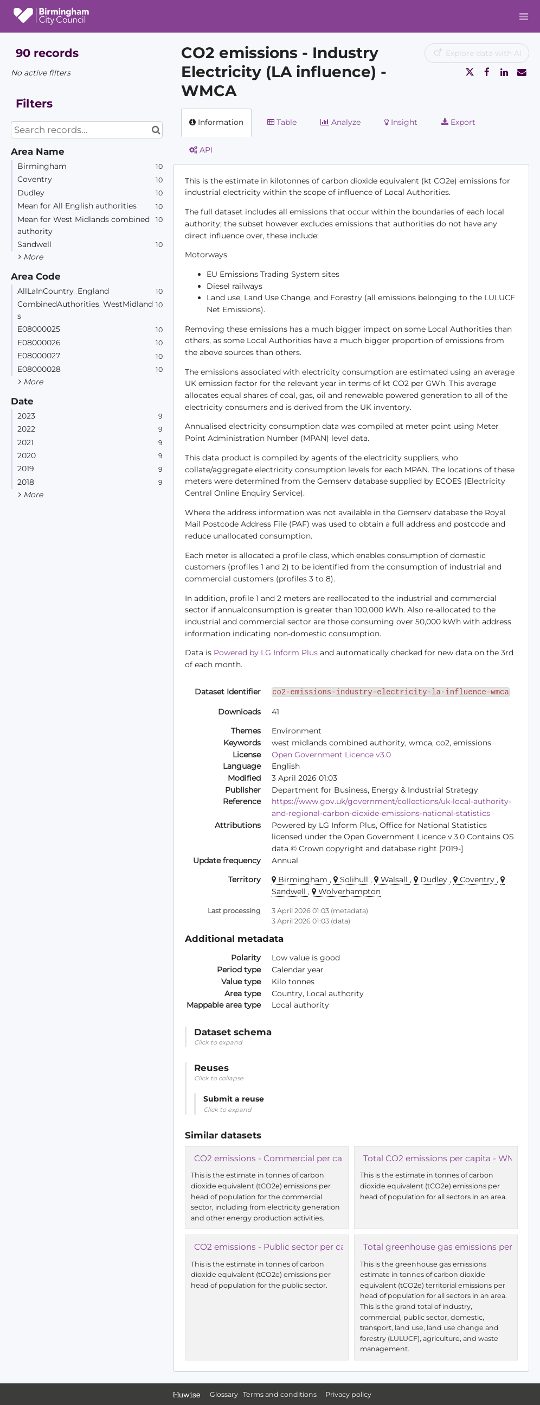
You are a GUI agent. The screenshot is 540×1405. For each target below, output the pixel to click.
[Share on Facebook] (486, 72)
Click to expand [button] (218, 1042)
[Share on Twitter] (469, 72)
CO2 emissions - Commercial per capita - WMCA (294, 1158)
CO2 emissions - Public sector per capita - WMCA (296, 1247)
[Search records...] (87, 129)
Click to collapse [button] (218, 1078)
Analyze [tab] (340, 122)
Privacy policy (348, 1394)
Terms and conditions (280, 1394)
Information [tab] (216, 122)
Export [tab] (458, 122)
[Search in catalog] (156, 129)
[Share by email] (521, 72)
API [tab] (201, 150)
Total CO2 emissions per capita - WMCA (445, 1158)
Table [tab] (282, 122)
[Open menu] (523, 16)
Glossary (224, 1394)
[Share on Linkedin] (504, 72)
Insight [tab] (400, 122)
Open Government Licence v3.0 (331, 755)
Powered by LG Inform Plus (266, 652)
